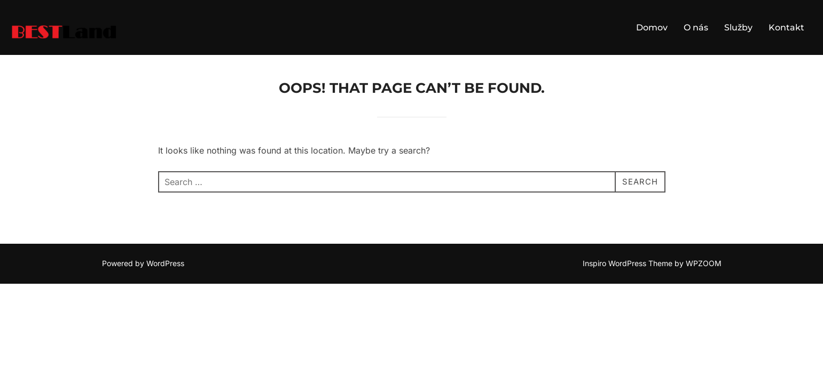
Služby (738, 27)
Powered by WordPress (143, 263)
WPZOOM (704, 263)
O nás (696, 27)
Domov (652, 27)
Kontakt (786, 27)
